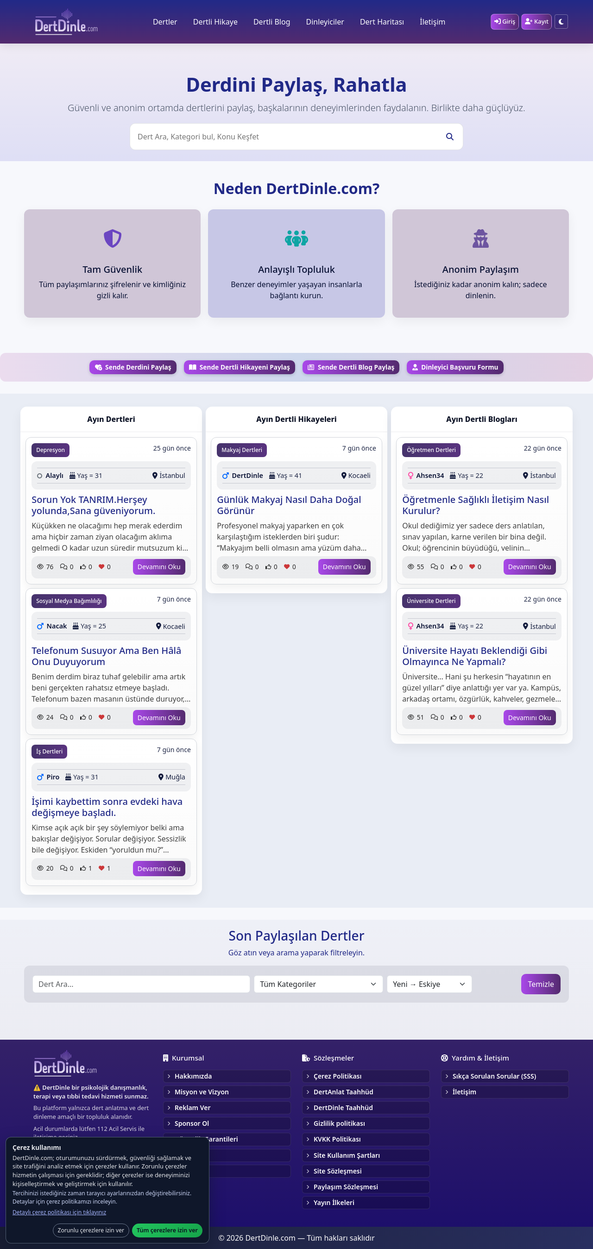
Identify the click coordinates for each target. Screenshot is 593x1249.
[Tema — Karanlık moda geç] (561, 22)
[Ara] (450, 136)
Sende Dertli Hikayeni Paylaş (239, 367)
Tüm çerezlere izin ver (167, 1230)
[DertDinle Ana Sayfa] (66, 21)
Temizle (541, 984)
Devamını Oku (159, 566)
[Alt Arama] (141, 984)
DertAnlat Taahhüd (343, 1091)
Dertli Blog (270, 22)
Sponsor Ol (192, 1123)
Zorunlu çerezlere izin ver (91, 1230)
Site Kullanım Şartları (347, 1155)
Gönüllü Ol (191, 1171)
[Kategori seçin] (318, 984)
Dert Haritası (380, 22)
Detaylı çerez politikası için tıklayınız (59, 1212)
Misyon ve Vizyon (202, 1091)
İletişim (431, 22)
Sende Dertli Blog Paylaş (351, 367)
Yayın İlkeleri (334, 1202)
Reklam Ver (192, 1107)
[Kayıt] (536, 22)
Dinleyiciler (323, 22)
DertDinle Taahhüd (343, 1107)
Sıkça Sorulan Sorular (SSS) (494, 1076)
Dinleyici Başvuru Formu (455, 367)
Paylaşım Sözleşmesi (346, 1186)
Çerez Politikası (338, 1076)
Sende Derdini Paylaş (133, 367)
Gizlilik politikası (339, 1123)
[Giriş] (502, 22)
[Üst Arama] (296, 136)
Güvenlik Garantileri (206, 1139)
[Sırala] (429, 984)
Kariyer (186, 1155)
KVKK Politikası (337, 1139)
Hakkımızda (193, 1076)
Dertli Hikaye (213, 22)
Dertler (163, 22)
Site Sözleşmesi (338, 1171)
